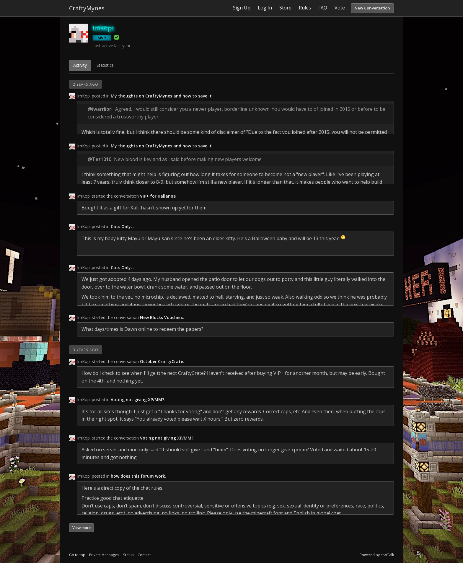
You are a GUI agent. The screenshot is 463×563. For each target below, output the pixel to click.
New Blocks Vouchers (161, 317)
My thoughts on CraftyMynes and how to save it (161, 96)
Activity (80, 65)
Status (128, 554)
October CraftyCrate (161, 361)
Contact (144, 554)
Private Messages (104, 554)
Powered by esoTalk (377, 554)
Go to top (77, 554)
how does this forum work (138, 476)
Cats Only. (122, 226)
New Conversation (372, 8)
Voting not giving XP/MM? (137, 399)
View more (81, 527)
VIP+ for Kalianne (158, 196)
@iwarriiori (100, 109)
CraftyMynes (87, 8)
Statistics (105, 65)
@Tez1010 (99, 159)
